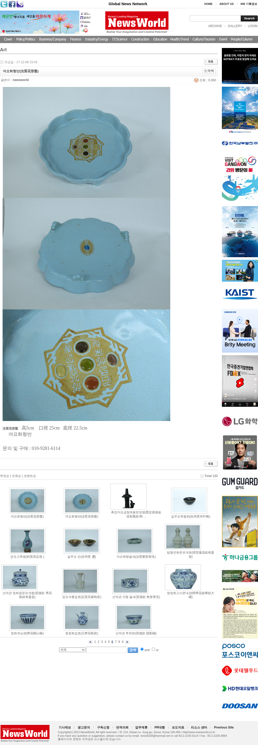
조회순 (16, 476)
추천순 (4, 476)
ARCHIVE (215, 26)
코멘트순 (30, 476)
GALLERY (235, 26)
